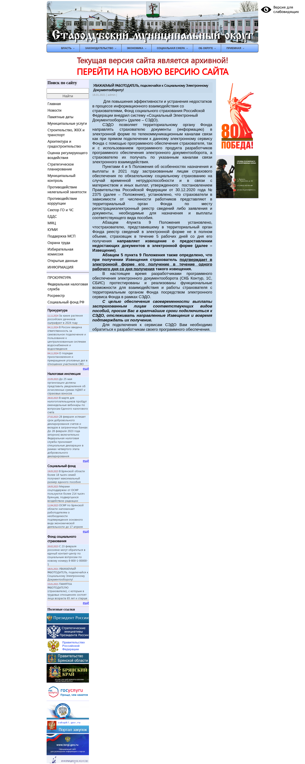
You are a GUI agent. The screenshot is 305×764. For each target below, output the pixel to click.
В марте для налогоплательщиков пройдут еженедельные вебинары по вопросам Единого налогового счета (67, 405)
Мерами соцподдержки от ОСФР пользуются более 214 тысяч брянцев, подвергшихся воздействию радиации (66, 493)
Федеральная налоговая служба (67, 286)
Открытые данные (62, 260)
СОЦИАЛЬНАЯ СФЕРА (171, 48)
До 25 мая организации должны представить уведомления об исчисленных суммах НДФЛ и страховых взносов (66, 386)
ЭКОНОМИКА (135, 48)
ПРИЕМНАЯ (233, 48)
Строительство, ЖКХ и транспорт (66, 132)
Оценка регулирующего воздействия (67, 155)
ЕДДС (52, 216)
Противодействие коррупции (62, 201)
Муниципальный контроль (61, 178)
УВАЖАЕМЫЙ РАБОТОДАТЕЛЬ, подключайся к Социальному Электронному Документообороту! (67, 574)
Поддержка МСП (61, 236)
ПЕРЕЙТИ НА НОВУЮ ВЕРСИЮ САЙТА (152, 71)
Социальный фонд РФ (65, 302)
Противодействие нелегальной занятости (66, 189)
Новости (54, 110)
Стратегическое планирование (60, 166)
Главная (54, 103)
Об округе (205, 48)
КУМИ (52, 229)
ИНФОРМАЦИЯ (60, 267)
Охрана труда (58, 242)
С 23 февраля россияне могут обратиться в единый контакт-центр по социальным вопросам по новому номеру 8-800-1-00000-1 (67, 555)
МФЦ (51, 223)
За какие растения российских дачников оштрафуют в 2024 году (65, 319)
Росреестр (56, 295)
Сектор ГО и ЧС (60, 209)
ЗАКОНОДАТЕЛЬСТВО (99, 48)
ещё (86, 368)
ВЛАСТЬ (66, 48)
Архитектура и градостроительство (64, 144)
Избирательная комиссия (60, 251)
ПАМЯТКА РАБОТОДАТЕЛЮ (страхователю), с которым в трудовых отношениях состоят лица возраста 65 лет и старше (67, 591)
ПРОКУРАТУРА (59, 277)
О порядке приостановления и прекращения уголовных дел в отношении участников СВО (67, 358)
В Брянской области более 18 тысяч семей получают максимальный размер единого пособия (66, 476)
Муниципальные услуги (67, 123)
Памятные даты (60, 116)
